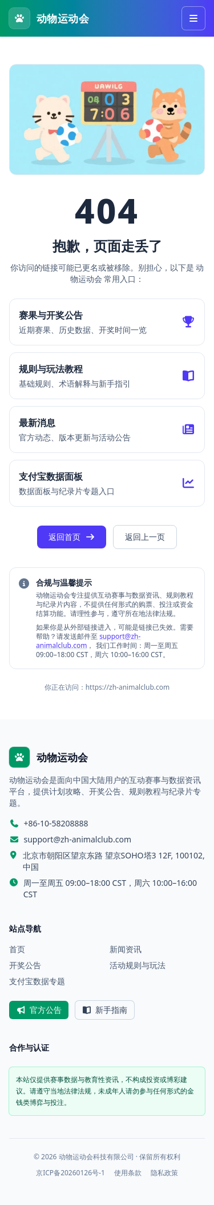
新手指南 (105, 1009)
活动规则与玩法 (137, 965)
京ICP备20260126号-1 (70, 1173)
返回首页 (72, 536)
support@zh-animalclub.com (78, 839)
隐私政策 (164, 1173)
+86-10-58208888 (56, 823)
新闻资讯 (126, 949)
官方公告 (39, 1009)
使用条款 (128, 1173)
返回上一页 (145, 536)
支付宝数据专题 (37, 981)
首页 (17, 949)
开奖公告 (25, 965)
